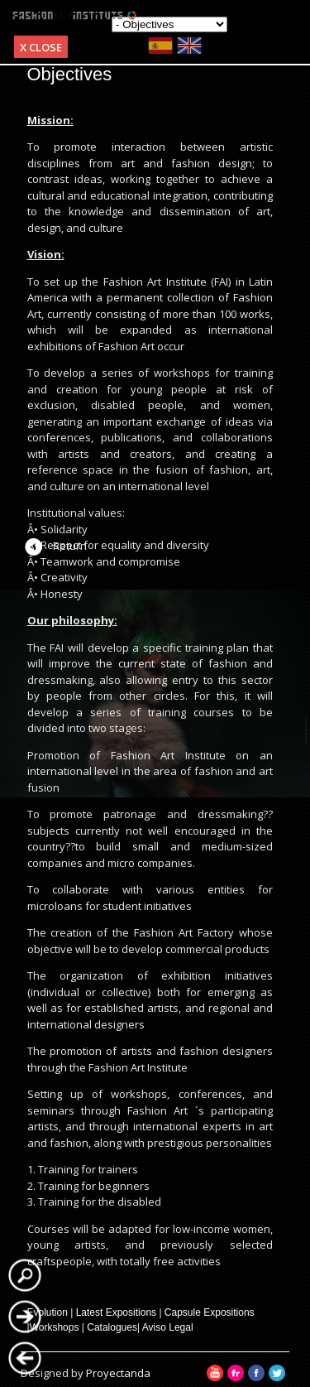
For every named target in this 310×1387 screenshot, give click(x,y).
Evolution (47, 1312)
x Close (41, 47)
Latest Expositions (116, 1312)
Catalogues (112, 1327)
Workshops (54, 1327)
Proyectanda (118, 1372)
